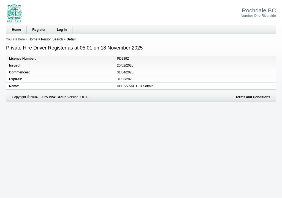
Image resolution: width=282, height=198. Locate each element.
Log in (62, 30)
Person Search (52, 39)
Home (16, 30)
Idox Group (57, 97)
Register (38, 30)
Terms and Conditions (252, 97)
